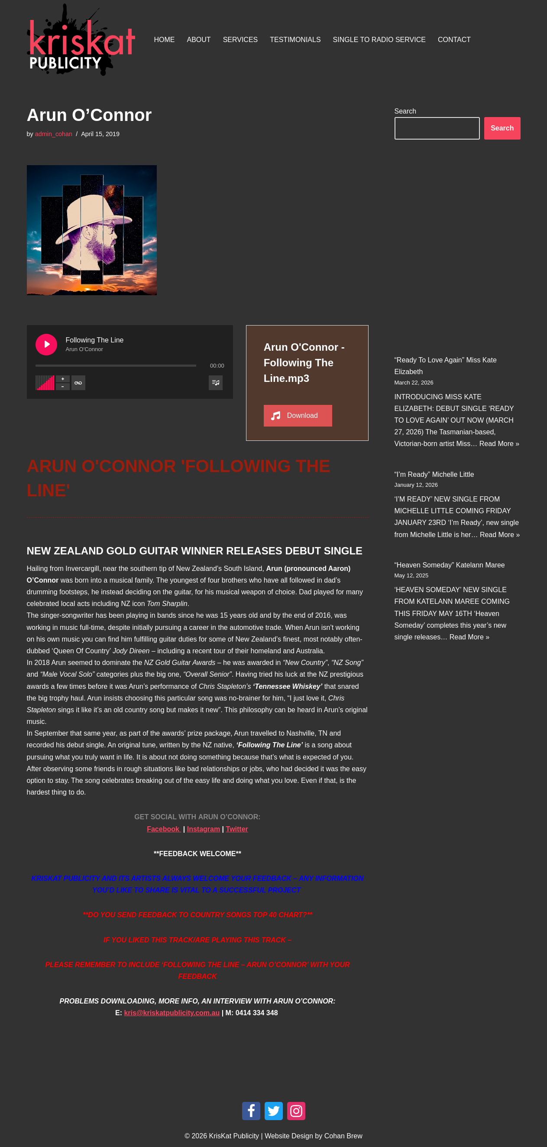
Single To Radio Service (379, 39)
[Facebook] (251, 1111)
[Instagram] (296, 1111)
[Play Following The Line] (46, 344)
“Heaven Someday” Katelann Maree (450, 565)
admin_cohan (53, 133)
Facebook (164, 828)
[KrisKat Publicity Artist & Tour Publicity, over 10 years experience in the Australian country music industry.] (83, 39)
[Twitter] (274, 1111)
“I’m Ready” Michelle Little (434, 474)
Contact (454, 39)
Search (406, 111)
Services (240, 39)
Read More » (499, 443)
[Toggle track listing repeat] (78, 382)
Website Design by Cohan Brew (314, 1136)
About (199, 39)
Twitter (237, 828)
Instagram (203, 828)
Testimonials (295, 39)
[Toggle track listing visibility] (216, 382)
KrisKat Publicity (234, 1136)
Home (164, 39)
